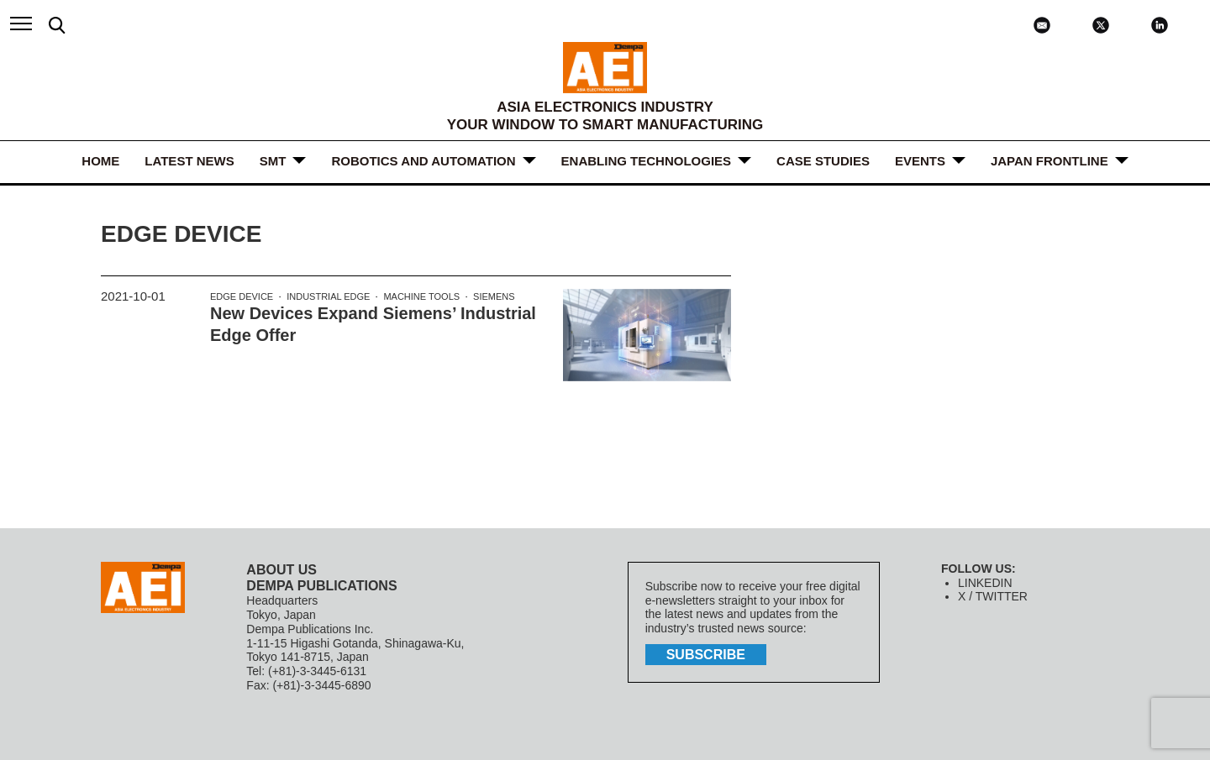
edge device (241, 296)
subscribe (705, 654)
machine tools (421, 296)
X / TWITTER (993, 596)
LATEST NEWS (189, 161)
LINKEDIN (985, 583)
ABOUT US (281, 570)
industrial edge (328, 296)
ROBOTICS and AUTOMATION (423, 161)
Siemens (494, 296)
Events (920, 161)
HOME (100, 161)
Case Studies (823, 161)
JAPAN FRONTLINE (1049, 161)
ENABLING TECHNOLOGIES (646, 161)
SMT (273, 161)
